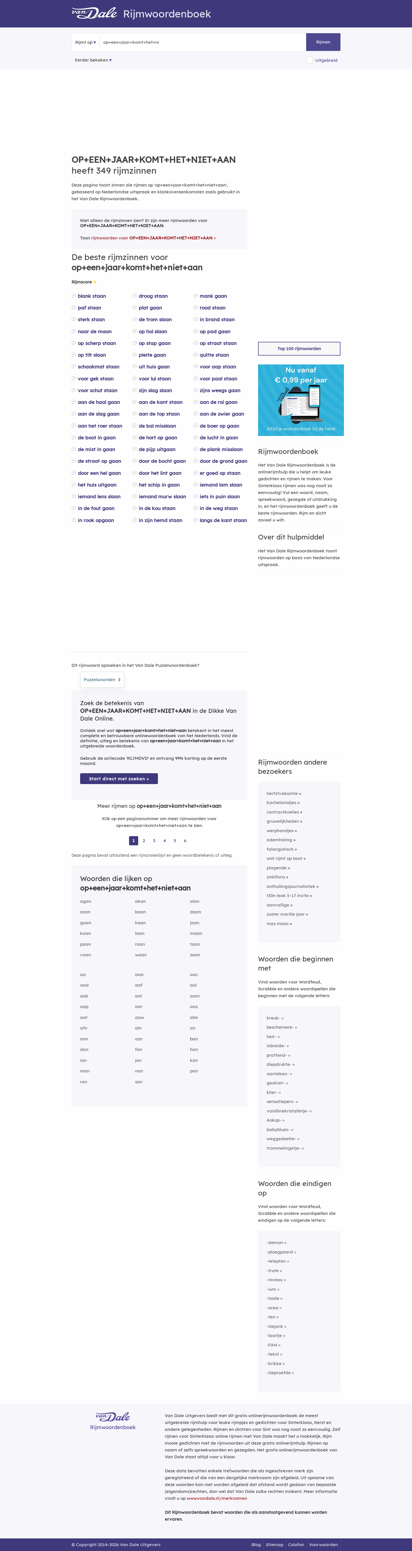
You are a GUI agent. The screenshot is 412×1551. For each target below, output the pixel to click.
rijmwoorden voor (152, 238)
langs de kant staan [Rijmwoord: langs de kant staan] (223, 520)
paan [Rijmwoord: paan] (85, 944)
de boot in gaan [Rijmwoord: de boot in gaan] (97, 438)
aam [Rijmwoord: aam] (195, 996)
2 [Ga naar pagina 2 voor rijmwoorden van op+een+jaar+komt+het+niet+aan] (144, 840)
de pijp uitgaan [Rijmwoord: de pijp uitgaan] (157, 449)
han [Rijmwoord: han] (194, 1049)
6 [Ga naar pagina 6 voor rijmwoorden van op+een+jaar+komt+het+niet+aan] (185, 840)
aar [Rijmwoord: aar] (138, 1006)
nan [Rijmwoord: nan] (139, 1071)
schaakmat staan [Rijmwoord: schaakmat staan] (98, 367)
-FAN (272, 1345)
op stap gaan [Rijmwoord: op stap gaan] (155, 343)
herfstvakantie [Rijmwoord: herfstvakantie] (282, 793)
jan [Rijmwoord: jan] (138, 1060)
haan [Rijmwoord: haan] (140, 922)
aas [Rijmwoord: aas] (194, 1006)
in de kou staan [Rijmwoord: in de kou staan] (157, 508)
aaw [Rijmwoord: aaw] (139, 1017)
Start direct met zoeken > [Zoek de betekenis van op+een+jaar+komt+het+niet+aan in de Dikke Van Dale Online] (119, 779)
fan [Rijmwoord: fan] (138, 1049)
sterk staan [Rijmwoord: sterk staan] (91, 319)
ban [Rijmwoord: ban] (194, 1039)
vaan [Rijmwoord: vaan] (85, 954)
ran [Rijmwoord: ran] (83, 1081)
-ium (271, 1289)
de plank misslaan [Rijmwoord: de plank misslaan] (221, 449)
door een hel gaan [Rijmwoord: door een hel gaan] (99, 473)
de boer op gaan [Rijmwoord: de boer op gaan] (219, 426)
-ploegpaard (280, 1252)
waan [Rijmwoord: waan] (141, 954)
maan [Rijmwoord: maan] (196, 933)
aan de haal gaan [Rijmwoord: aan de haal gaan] (99, 402)
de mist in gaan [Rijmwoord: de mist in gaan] (96, 449)
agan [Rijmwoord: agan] (85, 901)
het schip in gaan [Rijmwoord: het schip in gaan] (159, 485)
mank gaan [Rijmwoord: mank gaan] (213, 296)
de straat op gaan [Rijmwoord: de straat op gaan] (99, 461)
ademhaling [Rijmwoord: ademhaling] (279, 839)
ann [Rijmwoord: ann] (84, 1039)
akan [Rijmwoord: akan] (140, 901)
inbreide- (276, 1045)
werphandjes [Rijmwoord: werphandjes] (280, 830)
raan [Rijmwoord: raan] (140, 944)
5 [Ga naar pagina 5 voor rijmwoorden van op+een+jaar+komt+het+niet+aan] (175, 840)
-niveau (275, 1279)
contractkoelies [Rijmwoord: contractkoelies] (283, 812)
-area (272, 1307)
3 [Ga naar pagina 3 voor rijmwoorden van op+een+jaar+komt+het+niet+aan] (154, 840)
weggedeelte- (281, 1138)
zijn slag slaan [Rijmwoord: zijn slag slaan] (155, 390)
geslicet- (276, 1083)
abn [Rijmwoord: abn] (194, 1017)
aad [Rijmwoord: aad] (84, 985)
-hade (273, 1298)
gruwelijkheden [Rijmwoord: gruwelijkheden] (283, 821)
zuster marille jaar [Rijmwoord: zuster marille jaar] (286, 914)
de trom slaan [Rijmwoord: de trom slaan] (155, 319)
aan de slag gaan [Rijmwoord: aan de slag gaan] (98, 414)
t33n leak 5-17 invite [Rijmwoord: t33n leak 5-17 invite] (288, 895)
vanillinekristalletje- (287, 1111)
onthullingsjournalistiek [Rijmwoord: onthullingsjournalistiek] (291, 886)
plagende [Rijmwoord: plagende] (277, 867)
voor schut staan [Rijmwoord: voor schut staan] (97, 390)
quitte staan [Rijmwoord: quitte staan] (214, 355)
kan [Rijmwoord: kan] (194, 1060)
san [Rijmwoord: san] (138, 1081)
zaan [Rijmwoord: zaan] (195, 954)
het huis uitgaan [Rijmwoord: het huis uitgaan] (97, 485)
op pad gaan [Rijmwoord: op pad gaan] (215, 331)
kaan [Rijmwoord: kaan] (85, 933)
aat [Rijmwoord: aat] (84, 1017)
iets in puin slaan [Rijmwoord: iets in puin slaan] (220, 496)
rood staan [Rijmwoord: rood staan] (212, 308)
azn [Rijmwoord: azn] (138, 1039)
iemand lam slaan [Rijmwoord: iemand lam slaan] (221, 485)
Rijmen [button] (323, 42)
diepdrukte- (279, 1064)
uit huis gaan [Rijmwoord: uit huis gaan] (154, 367)
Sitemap (274, 1544)
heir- (271, 1036)
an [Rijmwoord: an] (192, 1028)
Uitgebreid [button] (326, 60)
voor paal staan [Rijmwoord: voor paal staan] (218, 379)
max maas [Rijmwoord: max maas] (278, 923)
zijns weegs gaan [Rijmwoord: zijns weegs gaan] (220, 390)
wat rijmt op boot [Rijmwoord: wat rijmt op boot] (284, 858)
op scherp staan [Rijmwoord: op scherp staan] (97, 343)
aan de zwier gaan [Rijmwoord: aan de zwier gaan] (222, 414)
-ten (271, 1317)
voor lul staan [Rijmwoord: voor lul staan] (155, 379)
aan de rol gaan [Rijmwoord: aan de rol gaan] (218, 402)
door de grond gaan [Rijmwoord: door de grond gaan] (223, 461)
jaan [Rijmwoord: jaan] (194, 922)
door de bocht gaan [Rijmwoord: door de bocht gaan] (162, 461)
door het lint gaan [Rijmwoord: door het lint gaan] (160, 473)
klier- (272, 1092)
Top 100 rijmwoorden (299, 348)
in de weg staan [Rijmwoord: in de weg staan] (219, 508)
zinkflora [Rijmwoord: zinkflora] (276, 877)
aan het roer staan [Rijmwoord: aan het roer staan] (100, 426)
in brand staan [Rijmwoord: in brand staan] (217, 319)
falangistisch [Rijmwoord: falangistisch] (280, 849)
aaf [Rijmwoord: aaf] (138, 985)
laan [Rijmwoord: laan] (139, 933)
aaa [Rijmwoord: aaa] (139, 974)
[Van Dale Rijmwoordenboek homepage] (97, 13)
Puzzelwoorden (102, 678)
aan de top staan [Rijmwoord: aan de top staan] (159, 414)
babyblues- (278, 1129)
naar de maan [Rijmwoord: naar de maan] (95, 331)
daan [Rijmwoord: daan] (195, 912)
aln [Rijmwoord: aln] (138, 1028)
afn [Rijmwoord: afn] (83, 1028)
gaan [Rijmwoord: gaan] (85, 922)
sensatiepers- (281, 1101)
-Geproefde (279, 1372)
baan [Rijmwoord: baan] (140, 912)
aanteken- (278, 1073)
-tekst (273, 1354)
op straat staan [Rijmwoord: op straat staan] (218, 343)
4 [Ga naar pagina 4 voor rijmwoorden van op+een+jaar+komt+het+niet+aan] (164, 840)
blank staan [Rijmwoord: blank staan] (92, 296)
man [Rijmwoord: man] (85, 1071)
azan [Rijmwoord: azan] (85, 912)
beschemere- (280, 1027)
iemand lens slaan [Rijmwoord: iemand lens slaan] (99, 496)
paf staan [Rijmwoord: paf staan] (89, 308)
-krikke (274, 1363)
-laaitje (274, 1335)
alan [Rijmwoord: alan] (194, 901)
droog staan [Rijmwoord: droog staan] (153, 296)
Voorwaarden (323, 1544)
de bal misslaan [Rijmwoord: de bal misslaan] (157, 426)
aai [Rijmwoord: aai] (193, 985)
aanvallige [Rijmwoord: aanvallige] (278, 905)
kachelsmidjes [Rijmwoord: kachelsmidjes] (281, 802)
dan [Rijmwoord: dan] (84, 1049)
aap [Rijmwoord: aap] (84, 1006)
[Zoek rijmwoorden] (131, 42)
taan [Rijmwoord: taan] (195, 944)
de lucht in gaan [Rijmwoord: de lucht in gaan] (219, 438)
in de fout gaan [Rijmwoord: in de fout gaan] (96, 508)
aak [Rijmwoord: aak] (84, 996)
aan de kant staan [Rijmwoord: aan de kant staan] (161, 402)
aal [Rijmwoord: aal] (138, 996)
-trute (273, 1270)
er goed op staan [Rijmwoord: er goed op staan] (220, 473)
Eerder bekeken (91, 60)
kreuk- (273, 1018)
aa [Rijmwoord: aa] (83, 974)
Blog (256, 1544)
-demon (275, 1242)
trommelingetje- (284, 1148)
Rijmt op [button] (83, 42)
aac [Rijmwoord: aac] (194, 974)
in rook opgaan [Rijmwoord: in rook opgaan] (96, 520)
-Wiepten (276, 1261)
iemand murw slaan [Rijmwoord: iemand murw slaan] (162, 496)
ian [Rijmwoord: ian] (83, 1060)
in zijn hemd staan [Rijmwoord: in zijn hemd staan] (160, 520)
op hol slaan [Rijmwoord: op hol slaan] (153, 331)
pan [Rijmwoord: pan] (194, 1071)
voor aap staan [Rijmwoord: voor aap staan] (218, 367)
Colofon (296, 1544)
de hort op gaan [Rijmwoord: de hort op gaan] (158, 438)
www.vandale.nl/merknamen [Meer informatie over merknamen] (217, 1498)
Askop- (274, 1120)
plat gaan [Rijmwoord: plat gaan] (150, 308)
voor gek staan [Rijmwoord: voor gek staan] (96, 379)
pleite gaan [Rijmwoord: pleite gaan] (152, 355)
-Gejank (275, 1326)
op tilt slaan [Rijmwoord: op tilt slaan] (92, 355)
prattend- (277, 1055)
